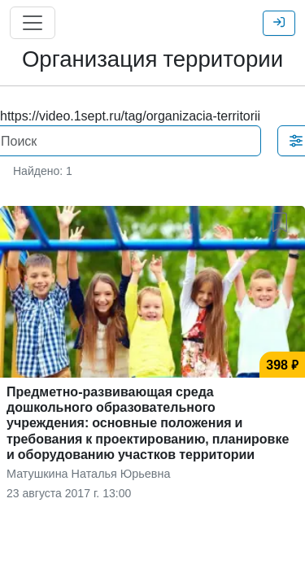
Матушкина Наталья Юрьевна (88, 473)
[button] (283, 219)
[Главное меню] (32, 23)
